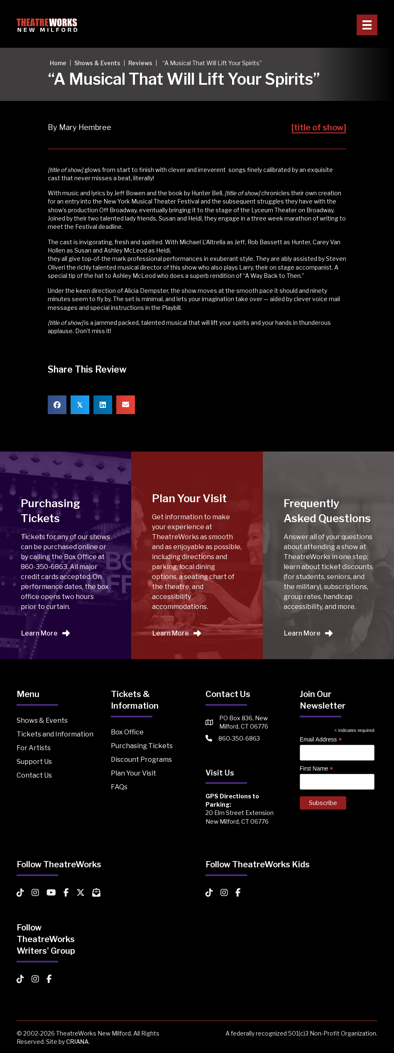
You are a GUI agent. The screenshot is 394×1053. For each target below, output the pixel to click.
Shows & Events (42, 720)
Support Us (34, 762)
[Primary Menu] (367, 25)
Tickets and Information (55, 734)
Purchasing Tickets (142, 746)
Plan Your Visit (133, 773)
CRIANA (77, 1041)
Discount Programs (141, 759)
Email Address (321, 740)
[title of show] (318, 128)
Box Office (127, 732)
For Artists (34, 748)
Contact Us (34, 775)
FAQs (119, 787)
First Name (316, 769)
